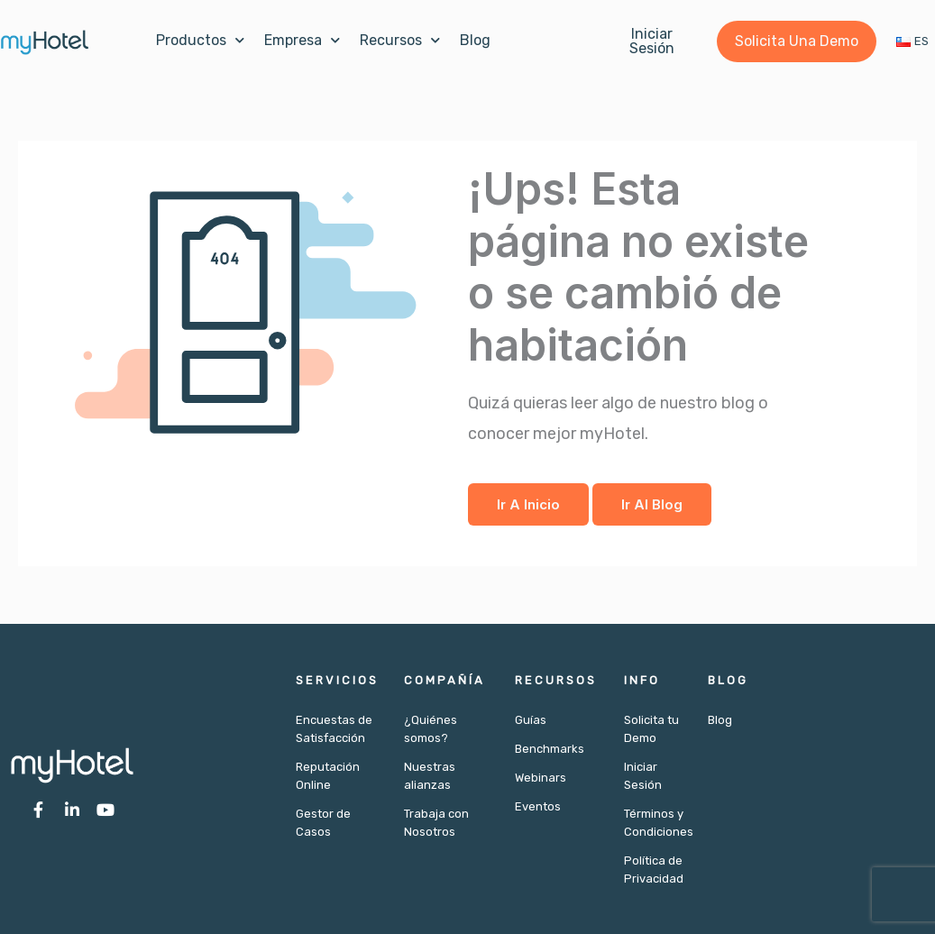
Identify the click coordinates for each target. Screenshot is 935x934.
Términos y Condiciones (652, 822)
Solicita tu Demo (651, 729)
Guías (530, 720)
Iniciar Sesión (643, 776)
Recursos (400, 40)
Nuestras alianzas (429, 776)
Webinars (540, 777)
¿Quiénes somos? (430, 729)
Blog (475, 40)
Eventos (538, 806)
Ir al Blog (652, 504)
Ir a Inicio (528, 504)
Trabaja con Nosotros (436, 822)
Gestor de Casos (323, 822)
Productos (200, 40)
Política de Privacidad (652, 869)
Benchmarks (549, 748)
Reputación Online (328, 776)
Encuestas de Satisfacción (334, 729)
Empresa (302, 40)
